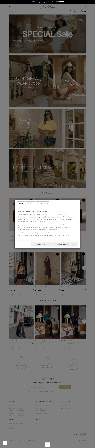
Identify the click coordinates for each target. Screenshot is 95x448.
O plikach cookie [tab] (42, 203)
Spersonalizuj (41, 244)
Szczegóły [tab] (30, 203)
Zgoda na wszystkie (65, 244)
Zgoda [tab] (21, 203)
